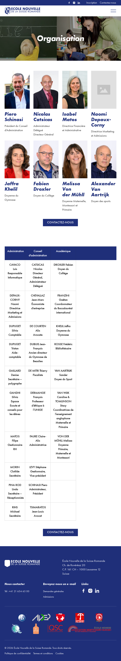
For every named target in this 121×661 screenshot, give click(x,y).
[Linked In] (79, 3)
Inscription (91, 2)
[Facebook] (69, 3)
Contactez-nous (108, 2)
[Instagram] (74, 3)
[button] (113, 10)
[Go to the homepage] (32, 563)
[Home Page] (23, 10)
